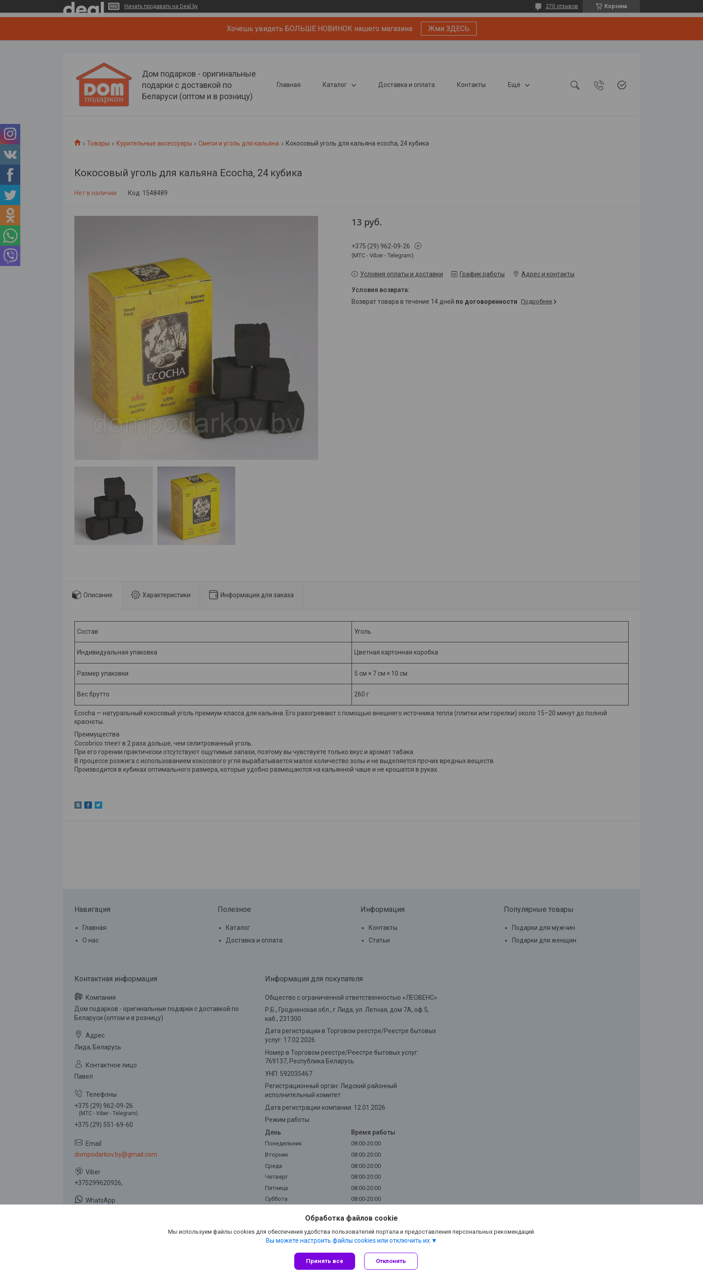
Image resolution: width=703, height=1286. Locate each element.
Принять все (324, 1261)
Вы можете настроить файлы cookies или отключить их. (348, 1240)
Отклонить (391, 1261)
